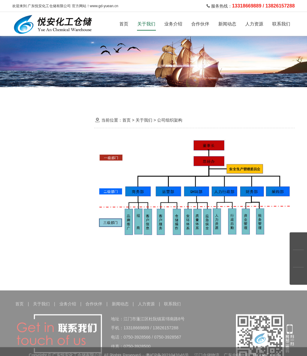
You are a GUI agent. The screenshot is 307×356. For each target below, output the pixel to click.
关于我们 (146, 23)
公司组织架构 (50, 173)
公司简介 (50, 159)
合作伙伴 (200, 23)
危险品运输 (83, 97)
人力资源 (254, 23)
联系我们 (281, 23)
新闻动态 (227, 23)
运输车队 (114, 97)
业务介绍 (173, 23)
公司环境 (50, 201)
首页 (123, 23)
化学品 (54, 97)
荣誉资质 (50, 187)
